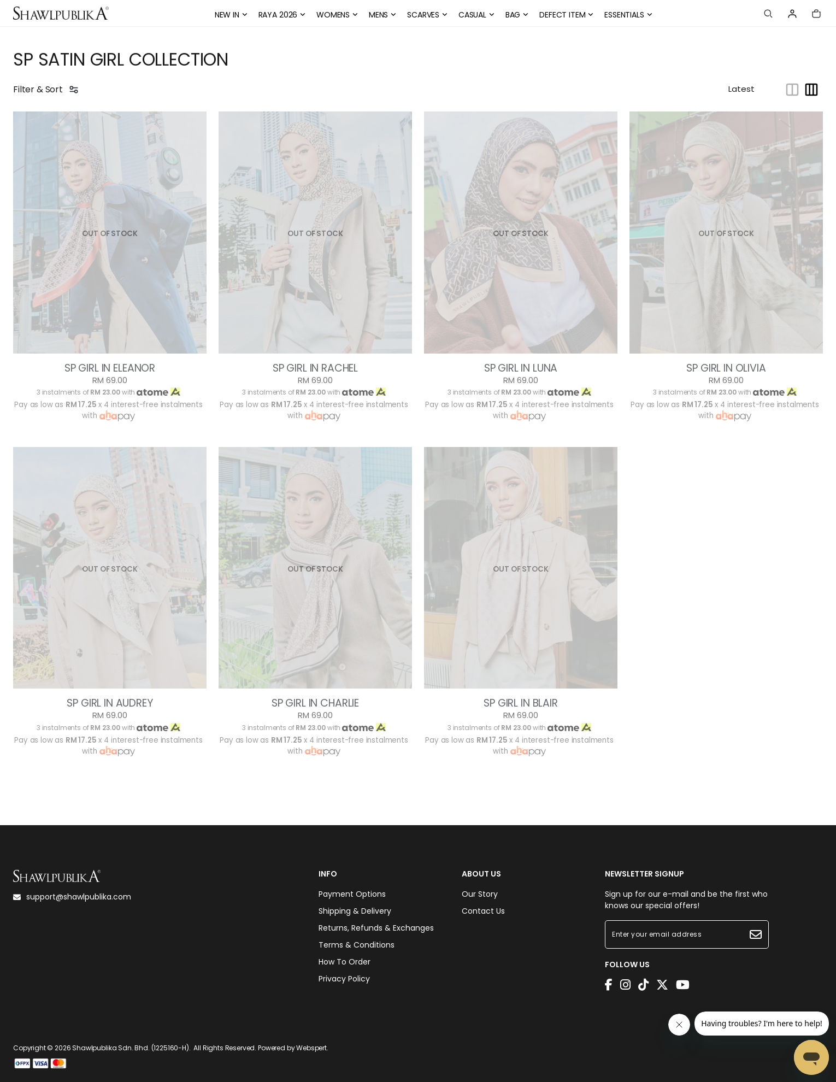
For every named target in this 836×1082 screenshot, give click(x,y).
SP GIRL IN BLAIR (520, 703)
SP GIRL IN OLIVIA (726, 368)
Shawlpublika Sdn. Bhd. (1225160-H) (130, 1047)
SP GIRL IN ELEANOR (109, 368)
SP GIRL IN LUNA (521, 368)
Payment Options (352, 894)
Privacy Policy (344, 978)
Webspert (311, 1047)
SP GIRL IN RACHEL (315, 368)
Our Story (480, 894)
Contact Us (483, 910)
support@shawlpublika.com (72, 896)
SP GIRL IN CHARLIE (315, 703)
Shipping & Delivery (355, 910)
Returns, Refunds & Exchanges (376, 927)
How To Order (344, 961)
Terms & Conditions (357, 944)
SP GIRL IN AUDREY (109, 703)
